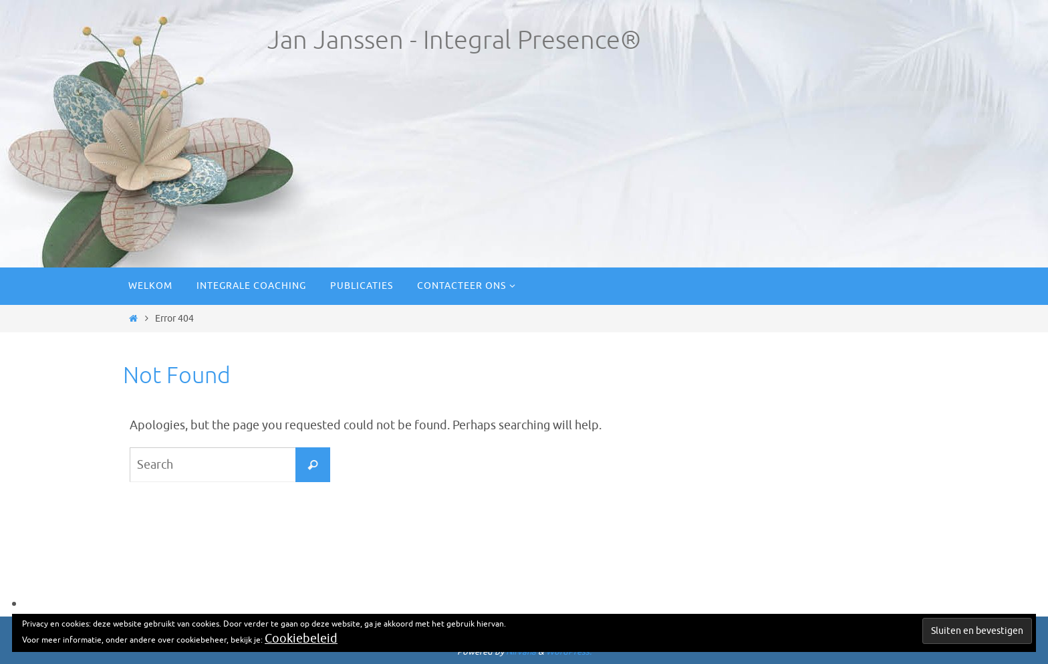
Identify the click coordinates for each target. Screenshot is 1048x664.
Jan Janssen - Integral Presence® (454, 40)
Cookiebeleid (301, 638)
